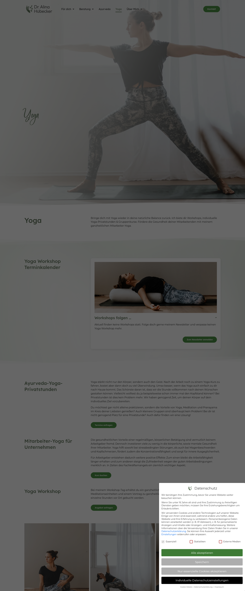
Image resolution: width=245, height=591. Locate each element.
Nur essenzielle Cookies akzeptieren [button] (202, 571)
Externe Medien (230, 541)
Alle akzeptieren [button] (202, 552)
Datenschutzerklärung (173, 531)
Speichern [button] (202, 562)
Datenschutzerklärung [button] (203, 587)
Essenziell (168, 541)
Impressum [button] (219, 587)
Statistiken (198, 541)
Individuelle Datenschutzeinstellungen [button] (202, 580)
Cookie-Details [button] (186, 587)
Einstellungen (169, 534)
